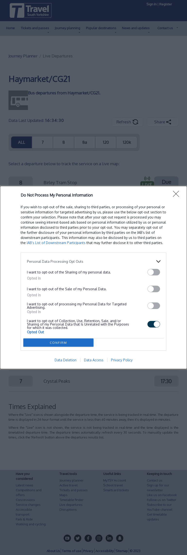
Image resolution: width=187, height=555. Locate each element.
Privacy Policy (122, 360)
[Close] (177, 195)
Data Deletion (65, 360)
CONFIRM (58, 343)
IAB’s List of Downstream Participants (56, 243)
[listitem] (93, 261)
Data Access (93, 360)
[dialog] (93, 277)
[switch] (153, 272)
